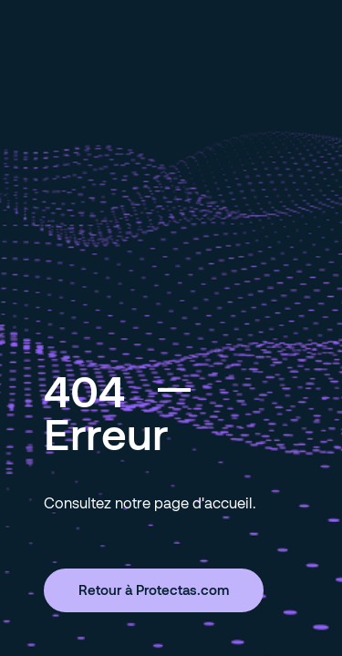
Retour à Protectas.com (153, 589)
